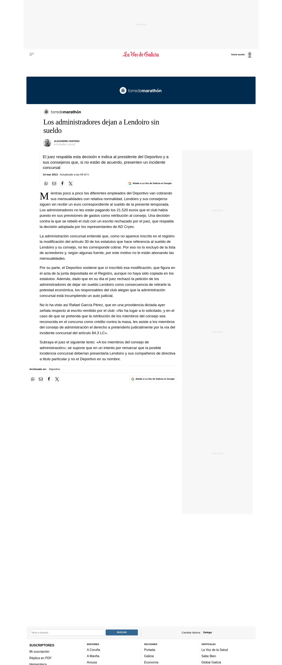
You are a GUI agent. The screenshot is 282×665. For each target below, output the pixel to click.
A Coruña (93, 649)
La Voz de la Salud (215, 649)
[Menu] (32, 54)
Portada (149, 649)
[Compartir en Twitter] (70, 183)
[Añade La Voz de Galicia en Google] (150, 183)
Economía (151, 662)
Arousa (92, 662)
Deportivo (54, 369)
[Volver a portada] (141, 54)
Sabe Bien (209, 656)
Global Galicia (211, 662)
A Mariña (93, 656)
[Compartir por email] (54, 183)
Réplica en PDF (40, 658)
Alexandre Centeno (67, 141)
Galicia (149, 656)
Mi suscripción (39, 651)
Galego (207, 632)
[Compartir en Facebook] (62, 183)
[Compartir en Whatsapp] (46, 183)
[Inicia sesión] (242, 54)
